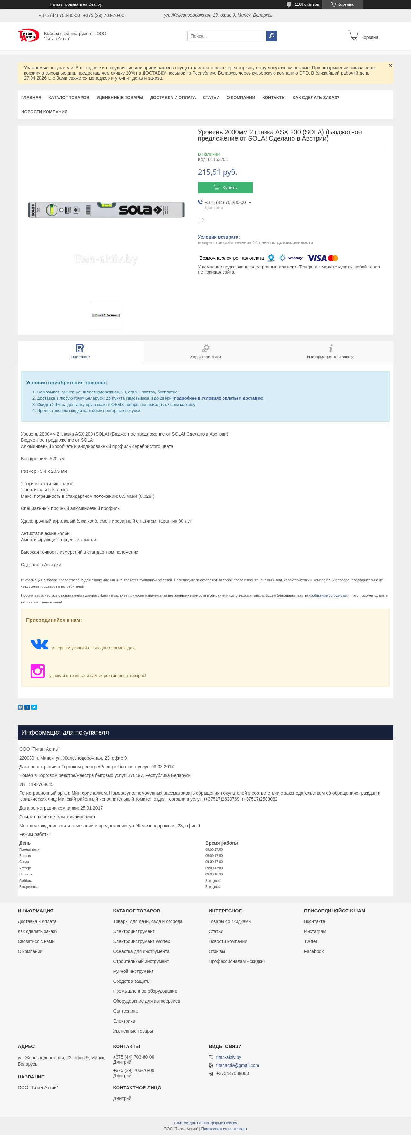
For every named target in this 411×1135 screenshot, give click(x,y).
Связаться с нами (36, 941)
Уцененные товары (120, 97)
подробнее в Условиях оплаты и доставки (218, 398)
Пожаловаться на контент (224, 1129)
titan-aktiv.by (228, 1057)
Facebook (314, 951)
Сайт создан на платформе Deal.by (205, 1123)
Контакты (274, 97)
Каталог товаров (68, 97)
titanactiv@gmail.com (237, 1065)
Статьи (211, 97)
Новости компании (44, 112)
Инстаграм (315, 931)
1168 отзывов (307, 4)
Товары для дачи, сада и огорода (147, 921)
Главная (31, 97)
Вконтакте (314, 921)
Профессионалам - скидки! (237, 961)
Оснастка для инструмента (141, 951)
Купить (230, 187)
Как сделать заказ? (316, 97)
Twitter (310, 941)
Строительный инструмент (141, 961)
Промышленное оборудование (145, 991)
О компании (240, 97)
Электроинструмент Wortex (141, 941)
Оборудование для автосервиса (146, 1001)
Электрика (124, 1021)
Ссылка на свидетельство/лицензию (57, 816)
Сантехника (125, 1011)
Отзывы (217, 951)
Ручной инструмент (133, 971)
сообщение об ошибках (328, 595)
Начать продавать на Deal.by (75, 4)
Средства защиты (131, 981)
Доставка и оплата (173, 97)
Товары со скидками (230, 921)
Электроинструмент (133, 931)
